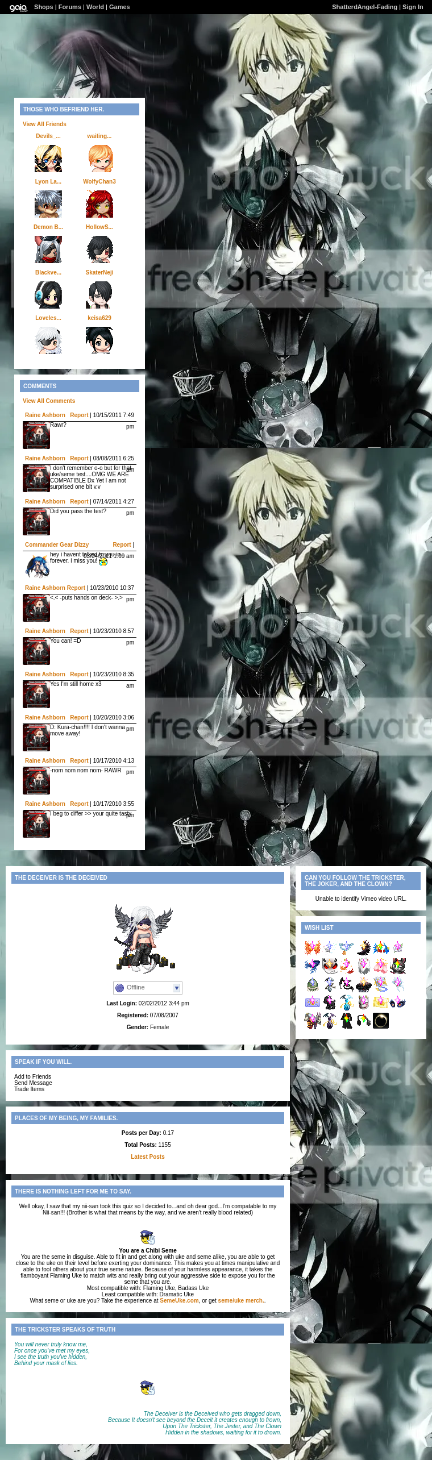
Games (119, 6)
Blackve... (48, 272)
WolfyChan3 (99, 181)
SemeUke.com (179, 1300)
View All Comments (49, 401)
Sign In (412, 6)
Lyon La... (48, 181)
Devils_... (48, 136)
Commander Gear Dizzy (57, 545)
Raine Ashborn (45, 415)
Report (79, 415)
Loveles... (48, 318)
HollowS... (99, 227)
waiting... (100, 136)
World (95, 6)
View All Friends (45, 124)
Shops (43, 6)
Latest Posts (147, 1157)
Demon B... (48, 227)
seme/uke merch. (241, 1300)
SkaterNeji (100, 272)
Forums (70, 6)
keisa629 (99, 318)
